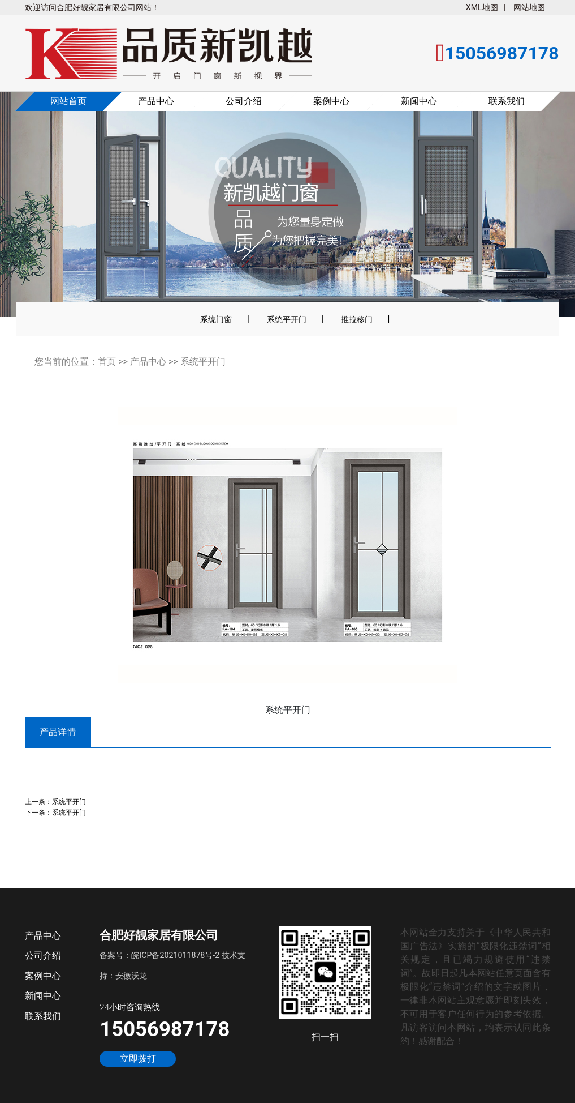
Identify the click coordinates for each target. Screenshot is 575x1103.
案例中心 (331, 101)
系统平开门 (286, 319)
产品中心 (156, 101)
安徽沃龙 (131, 975)
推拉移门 (357, 319)
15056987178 (165, 1029)
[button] (40, 212)
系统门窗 (216, 319)
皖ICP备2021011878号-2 (175, 955)
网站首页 (68, 101)
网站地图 (529, 7)
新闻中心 (419, 101)
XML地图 (482, 7)
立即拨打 (138, 1059)
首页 (107, 361)
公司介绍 (244, 101)
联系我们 (506, 101)
